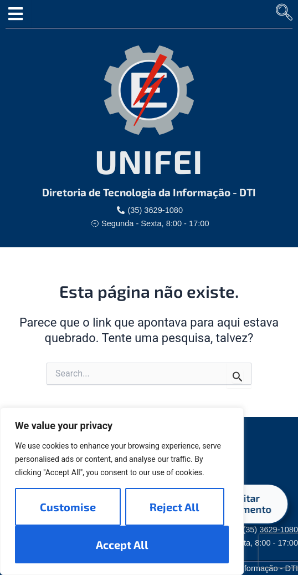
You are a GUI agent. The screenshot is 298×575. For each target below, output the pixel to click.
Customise (68, 506)
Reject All (174, 506)
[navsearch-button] (284, 14)
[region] (122, 491)
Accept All (122, 544)
